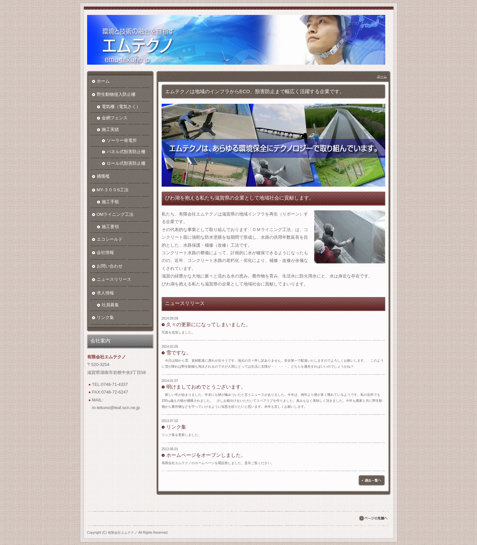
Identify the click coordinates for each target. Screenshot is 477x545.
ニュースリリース (114, 279)
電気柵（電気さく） (121, 106)
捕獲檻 (103, 176)
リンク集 (176, 427)
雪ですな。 (178, 352)
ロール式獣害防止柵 (126, 163)
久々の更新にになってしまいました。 (208, 324)
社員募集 (110, 304)
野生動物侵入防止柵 (116, 94)
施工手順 (110, 201)
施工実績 (110, 129)
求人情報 (105, 292)
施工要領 (110, 226)
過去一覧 (371, 480)
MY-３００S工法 (113, 189)
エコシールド (110, 239)
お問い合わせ (110, 266)
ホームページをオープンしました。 (206, 455)
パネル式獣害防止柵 (126, 151)
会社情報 (105, 252)
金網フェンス (115, 117)
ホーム (382, 76)
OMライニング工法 (115, 214)
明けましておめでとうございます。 (206, 387)
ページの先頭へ (373, 518)
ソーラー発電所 (122, 140)
